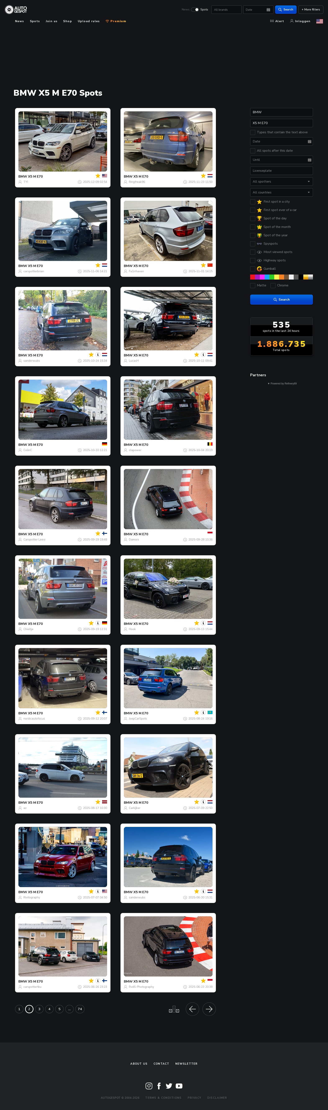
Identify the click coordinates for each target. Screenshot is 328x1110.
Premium (116, 21)
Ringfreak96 (137, 182)
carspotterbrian (33, 271)
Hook (132, 629)
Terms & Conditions (163, 1098)
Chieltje (28, 629)
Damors (134, 540)
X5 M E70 (35, 176)
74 (80, 1009)
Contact (161, 1064)
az (25, 808)
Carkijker (134, 808)
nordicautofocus (34, 719)
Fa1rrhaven (136, 271)
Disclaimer (217, 1098)
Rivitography (31, 897)
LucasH (134, 361)
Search (285, 9)
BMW (22, 176)
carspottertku (32, 987)
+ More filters (310, 9)
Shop (67, 21)
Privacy (194, 1098)
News (185, 9)
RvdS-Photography (141, 987)
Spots (204, 9)
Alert (277, 21)
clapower (135, 450)
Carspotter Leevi (34, 540)
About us (138, 1064)
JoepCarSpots (138, 719)
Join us (52, 21)
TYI (25, 182)
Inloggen (300, 21)
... (69, 1009)
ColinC (27, 450)
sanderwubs (31, 361)
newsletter (186, 1064)
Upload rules (89, 21)
